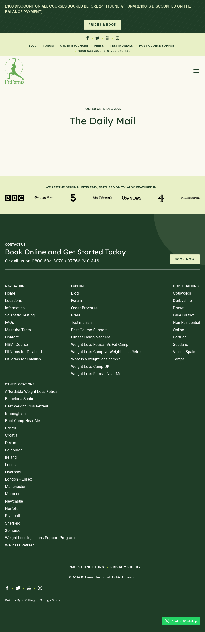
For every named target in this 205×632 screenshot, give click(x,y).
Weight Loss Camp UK (90, 366)
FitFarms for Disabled (23, 351)
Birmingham (15, 413)
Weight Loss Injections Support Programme (42, 538)
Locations (13, 300)
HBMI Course (16, 344)
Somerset (13, 530)
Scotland (180, 344)
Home (10, 293)
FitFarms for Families (23, 359)
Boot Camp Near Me (22, 420)
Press (99, 45)
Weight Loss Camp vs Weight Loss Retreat (107, 351)
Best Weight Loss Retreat (26, 406)
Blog (33, 45)
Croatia (11, 435)
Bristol (10, 428)
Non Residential (186, 322)
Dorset (178, 308)
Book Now (185, 259)
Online (178, 330)
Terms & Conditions (84, 567)
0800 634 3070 (90, 51)
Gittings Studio (50, 600)
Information (15, 308)
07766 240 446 (118, 51)
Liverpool (13, 472)
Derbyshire (182, 300)
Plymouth (13, 516)
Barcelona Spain (19, 398)
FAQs (9, 322)
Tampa (179, 359)
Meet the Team (18, 330)
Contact (12, 337)
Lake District (183, 315)
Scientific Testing (20, 315)
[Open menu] (196, 71)
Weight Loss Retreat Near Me (96, 373)
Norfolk (11, 508)
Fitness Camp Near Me (90, 337)
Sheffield (12, 523)
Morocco (12, 494)
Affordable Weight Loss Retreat (31, 391)
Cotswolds (182, 293)
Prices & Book (102, 24)
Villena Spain (184, 351)
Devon (10, 442)
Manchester (15, 486)
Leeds (10, 464)
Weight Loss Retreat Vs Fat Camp (99, 344)
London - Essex (18, 479)
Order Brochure (74, 45)
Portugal (180, 337)
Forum (48, 45)
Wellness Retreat (19, 545)
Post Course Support (157, 45)
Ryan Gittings (27, 600)
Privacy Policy (125, 567)
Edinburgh (14, 450)
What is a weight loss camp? (95, 359)
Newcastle (14, 501)
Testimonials (121, 45)
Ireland (11, 457)
